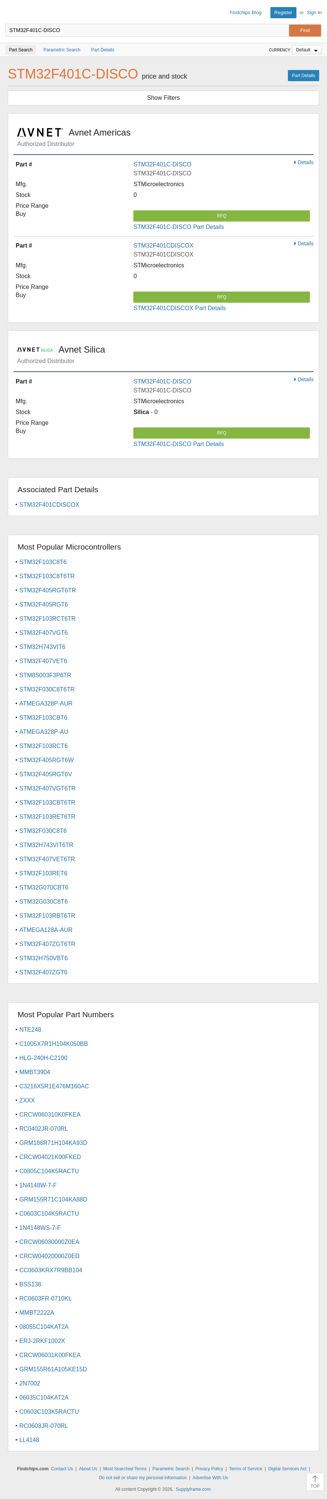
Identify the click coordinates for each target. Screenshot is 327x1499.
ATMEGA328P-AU (43, 732)
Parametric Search (170, 1468)
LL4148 (29, 1440)
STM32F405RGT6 (43, 604)
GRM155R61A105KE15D (53, 1369)
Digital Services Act (287, 1468)
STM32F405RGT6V (45, 774)
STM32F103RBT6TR (47, 916)
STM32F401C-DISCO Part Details (178, 227)
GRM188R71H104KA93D (53, 1143)
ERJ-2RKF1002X (42, 1341)
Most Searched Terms (125, 1468)
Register (283, 12)
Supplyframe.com (193, 1489)
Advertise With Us (210, 1477)
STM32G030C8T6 (43, 901)
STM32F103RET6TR (47, 817)
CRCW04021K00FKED (50, 1157)
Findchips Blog (245, 12)
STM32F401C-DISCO (162, 164)
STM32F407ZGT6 (43, 972)
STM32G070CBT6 (44, 887)
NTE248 (30, 1030)
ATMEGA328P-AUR (46, 703)
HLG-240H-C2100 (43, 1058)
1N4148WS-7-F (40, 1228)
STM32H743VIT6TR (46, 845)
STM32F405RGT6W (46, 760)
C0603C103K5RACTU (49, 1412)
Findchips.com (11, 12)
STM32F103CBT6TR (47, 802)
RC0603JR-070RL (43, 1426)
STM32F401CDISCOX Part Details (179, 308)
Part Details (303, 75)
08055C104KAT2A (44, 1327)
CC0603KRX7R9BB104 (50, 1270)
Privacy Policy (209, 1468)
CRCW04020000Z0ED (49, 1256)
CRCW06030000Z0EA (49, 1242)
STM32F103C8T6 (43, 562)
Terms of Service (245, 1468)
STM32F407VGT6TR (47, 788)
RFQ (221, 216)
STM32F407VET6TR (47, 859)
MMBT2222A (36, 1312)
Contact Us (62, 1468)
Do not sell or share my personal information (143, 1477)
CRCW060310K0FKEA (50, 1114)
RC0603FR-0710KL (45, 1298)
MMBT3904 (34, 1072)
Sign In (314, 12)
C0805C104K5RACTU (49, 1171)
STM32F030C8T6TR (47, 689)
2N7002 (29, 1383)
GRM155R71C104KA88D (53, 1199)
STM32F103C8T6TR (47, 576)
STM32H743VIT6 (42, 647)
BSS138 (30, 1284)
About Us (88, 1468)
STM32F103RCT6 (43, 746)
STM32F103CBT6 (43, 718)
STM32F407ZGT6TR (47, 944)
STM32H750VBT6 (43, 958)
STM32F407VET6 (43, 661)
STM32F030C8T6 (43, 831)
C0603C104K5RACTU (49, 1213)
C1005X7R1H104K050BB (53, 1044)
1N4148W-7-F (38, 1185)
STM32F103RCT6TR (47, 618)
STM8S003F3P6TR (45, 675)
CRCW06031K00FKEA (50, 1355)
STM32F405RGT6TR (47, 590)
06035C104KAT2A (44, 1397)
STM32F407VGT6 (43, 633)
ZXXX (27, 1100)
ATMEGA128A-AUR (46, 930)
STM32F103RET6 (43, 873)
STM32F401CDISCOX (163, 245)
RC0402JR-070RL (43, 1129)
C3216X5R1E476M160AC (54, 1086)
